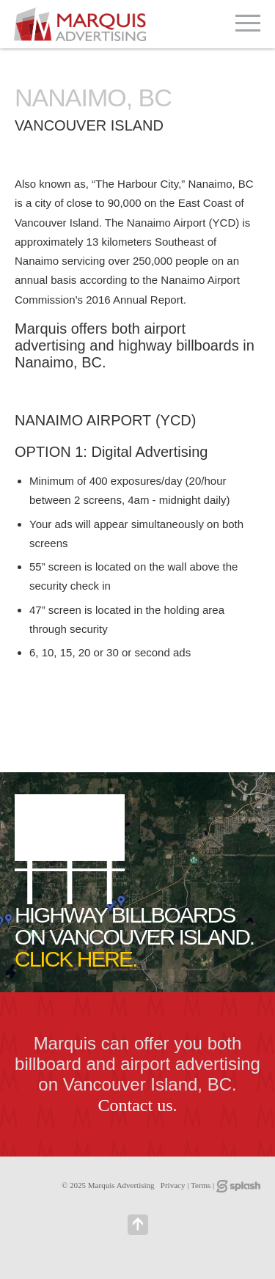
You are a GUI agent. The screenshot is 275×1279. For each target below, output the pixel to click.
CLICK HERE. (75, 959)
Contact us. (137, 1105)
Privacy (173, 1185)
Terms (200, 1185)
